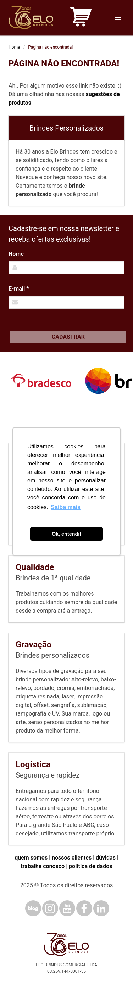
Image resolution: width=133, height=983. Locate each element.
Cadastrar (68, 336)
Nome (16, 253)
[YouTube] (67, 908)
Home (14, 47)
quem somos (31, 857)
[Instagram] (50, 908)
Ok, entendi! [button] (66, 534)
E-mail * (19, 288)
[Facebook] (84, 908)
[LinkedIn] (101, 908)
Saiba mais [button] (66, 507)
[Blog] (33, 908)
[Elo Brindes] (31, 17)
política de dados (90, 866)
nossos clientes (72, 857)
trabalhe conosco (43, 866)
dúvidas (106, 857)
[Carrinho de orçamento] (81, 18)
